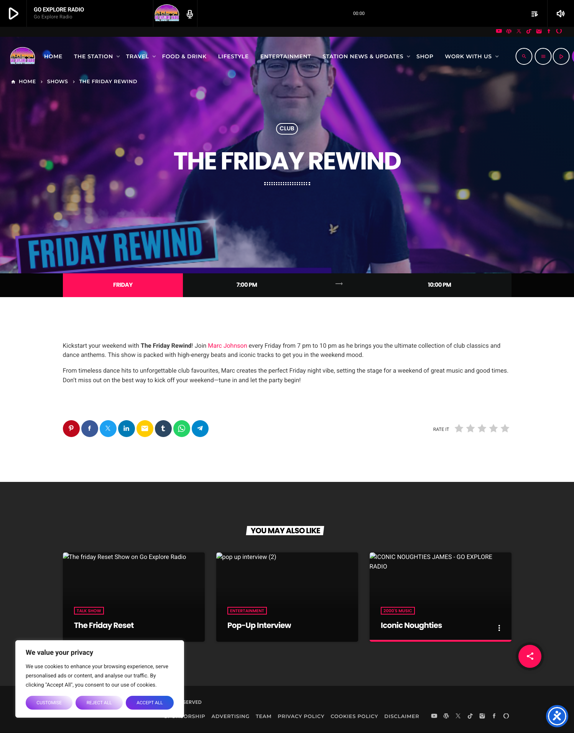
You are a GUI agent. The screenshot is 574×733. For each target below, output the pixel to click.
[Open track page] (188, 13)
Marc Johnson (227, 345)
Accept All (150, 702)
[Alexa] (559, 32)
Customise (49, 702)
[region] (99, 679)
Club (287, 129)
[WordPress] (509, 32)
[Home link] (22, 56)
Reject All (99, 702)
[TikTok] (529, 32)
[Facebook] (549, 32)
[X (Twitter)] (519, 32)
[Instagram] (539, 32)
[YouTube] (499, 32)
